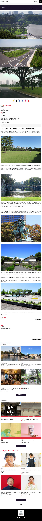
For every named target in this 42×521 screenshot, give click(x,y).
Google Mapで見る (35, 339)
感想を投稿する (37, 319)
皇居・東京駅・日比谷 (6, 5)
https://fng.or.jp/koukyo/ (4, 126)
